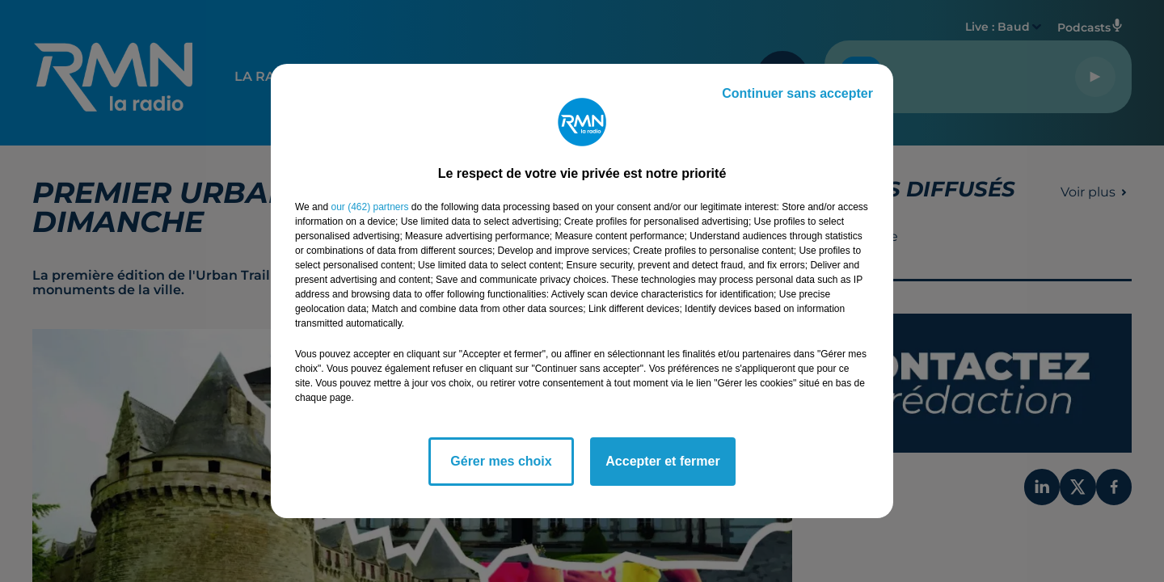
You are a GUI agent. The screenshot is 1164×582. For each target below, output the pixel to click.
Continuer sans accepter (797, 93)
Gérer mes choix (500, 461)
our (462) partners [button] (369, 207)
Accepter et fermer (662, 461)
